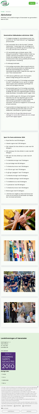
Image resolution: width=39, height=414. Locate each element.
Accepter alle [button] (11, 411)
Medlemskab (5, 380)
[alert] (19, 400)
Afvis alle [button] (29, 411)
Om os (4, 377)
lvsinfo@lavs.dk (4, 347)
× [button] (37, 386)
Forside (2, 11)
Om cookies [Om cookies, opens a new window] (34, 403)
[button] (2, 405)
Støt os (32, 3)
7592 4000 (5, 345)
